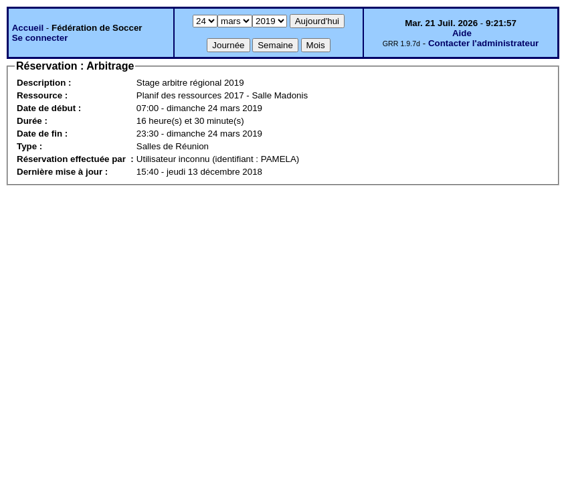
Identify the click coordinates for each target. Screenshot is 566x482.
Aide (462, 33)
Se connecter (40, 38)
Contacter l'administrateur (483, 43)
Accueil (27, 28)
